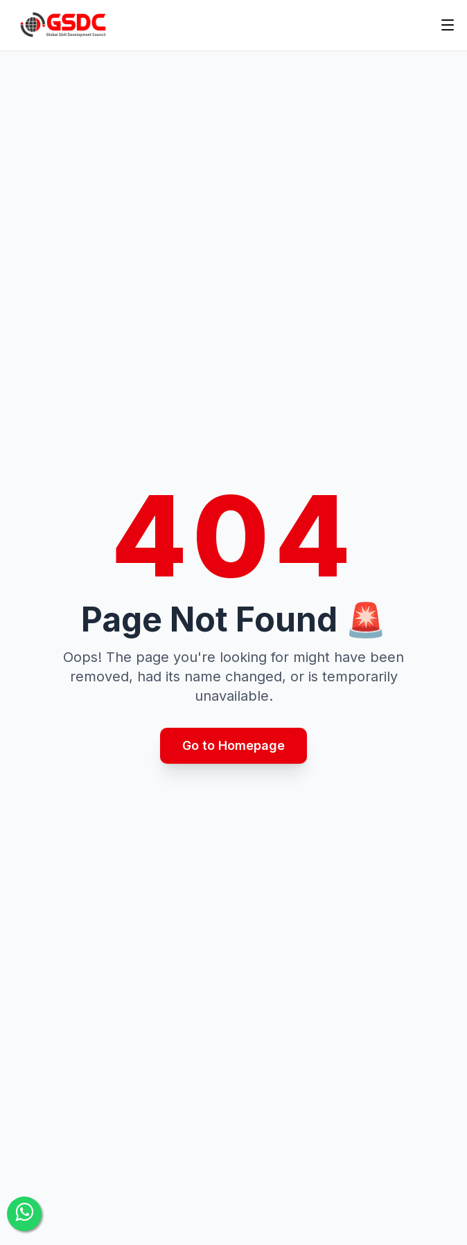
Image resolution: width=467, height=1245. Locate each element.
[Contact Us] (24, 1214)
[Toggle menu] (447, 25)
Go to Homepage (233, 745)
